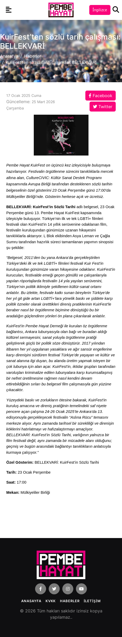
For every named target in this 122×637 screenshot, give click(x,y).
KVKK (51, 601)
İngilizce (100, 10)
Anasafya (9, 56)
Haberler (32, 56)
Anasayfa (31, 601)
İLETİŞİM (92, 601)
